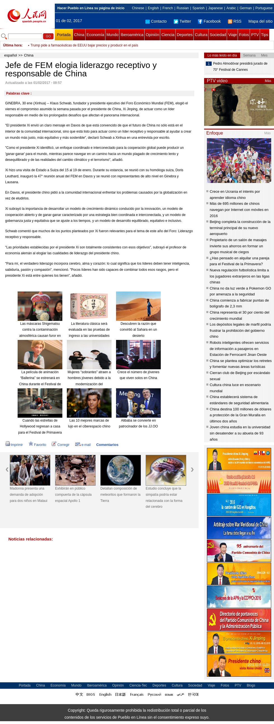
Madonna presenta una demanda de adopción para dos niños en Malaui (28, 494)
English (153, 8)
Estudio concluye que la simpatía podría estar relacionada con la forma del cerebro (164, 497)
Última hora (12, 45)
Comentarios (107, 445)
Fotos (244, 34)
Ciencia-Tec (138, 685)
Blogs (251, 685)
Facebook (209, 21)
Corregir (60, 445)
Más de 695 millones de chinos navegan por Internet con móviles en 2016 (239, 209)
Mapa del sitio (261, 21)
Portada (63, 34)
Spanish (198, 8)
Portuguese (264, 8)
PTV (255, 34)
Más (268, 81)
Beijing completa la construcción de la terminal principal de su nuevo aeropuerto (240, 228)
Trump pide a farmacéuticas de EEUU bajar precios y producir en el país (84, 45)
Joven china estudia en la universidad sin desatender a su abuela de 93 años (240, 433)
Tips (264, 34)
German (246, 8)
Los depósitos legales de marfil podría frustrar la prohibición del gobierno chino (240, 330)
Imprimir (14, 445)
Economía (95, 34)
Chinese (138, 8)
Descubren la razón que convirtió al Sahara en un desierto (138, 330)
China (79, 34)
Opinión (152, 34)
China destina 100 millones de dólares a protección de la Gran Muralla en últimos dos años (240, 415)
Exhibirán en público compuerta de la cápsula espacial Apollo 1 (73, 494)
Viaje (232, 34)
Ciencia (167, 34)
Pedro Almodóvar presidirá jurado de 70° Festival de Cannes (240, 67)
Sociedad (218, 34)
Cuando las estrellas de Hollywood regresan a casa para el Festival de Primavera (40, 426)
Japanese (215, 8)
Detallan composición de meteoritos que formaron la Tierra (120, 494)
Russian (183, 8)
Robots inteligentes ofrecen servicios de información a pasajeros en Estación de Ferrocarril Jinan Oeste (239, 348)
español (10, 55)
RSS (235, 21)
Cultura (201, 34)
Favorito (37, 445)
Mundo (113, 34)
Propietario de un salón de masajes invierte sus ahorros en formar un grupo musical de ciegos (238, 246)
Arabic (231, 8)
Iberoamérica (132, 34)
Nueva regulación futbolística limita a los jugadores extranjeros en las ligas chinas (240, 276)
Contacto (156, 21)
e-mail (83, 445)
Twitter (182, 21)
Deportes (185, 34)
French (167, 8)
